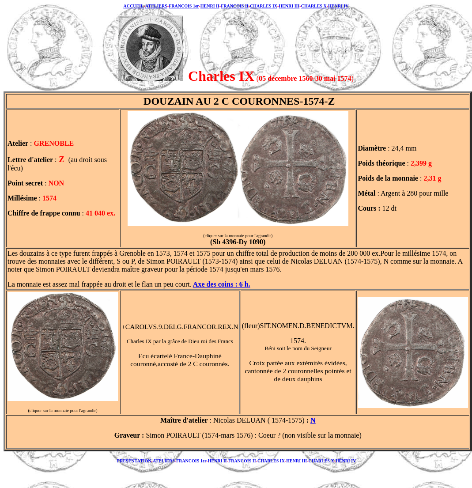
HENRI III (289, 6)
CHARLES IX (263, 6)
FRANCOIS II (235, 6)
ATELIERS (156, 6)
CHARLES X (314, 6)
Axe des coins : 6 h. (221, 284)
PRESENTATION (133, 460)
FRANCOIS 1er (184, 6)
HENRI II (209, 6)
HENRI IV (338, 6)
